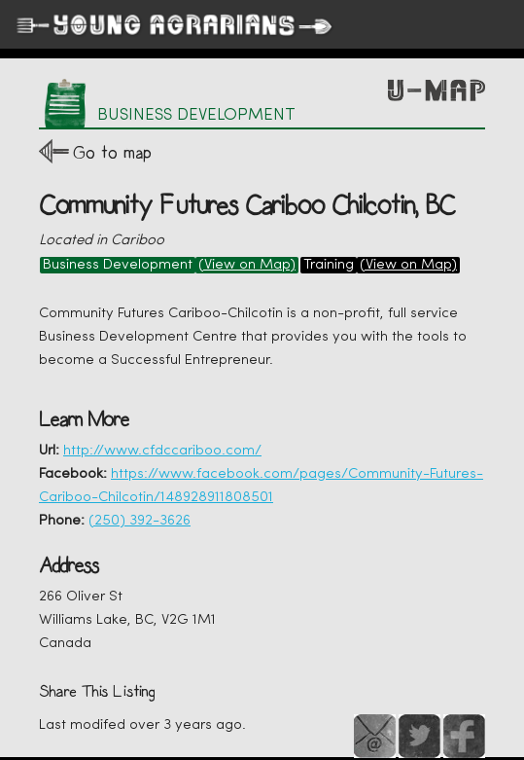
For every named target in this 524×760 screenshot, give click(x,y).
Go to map (112, 152)
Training (328, 265)
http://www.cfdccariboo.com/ (162, 451)
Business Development (117, 265)
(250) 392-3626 (139, 521)
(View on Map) (247, 265)
